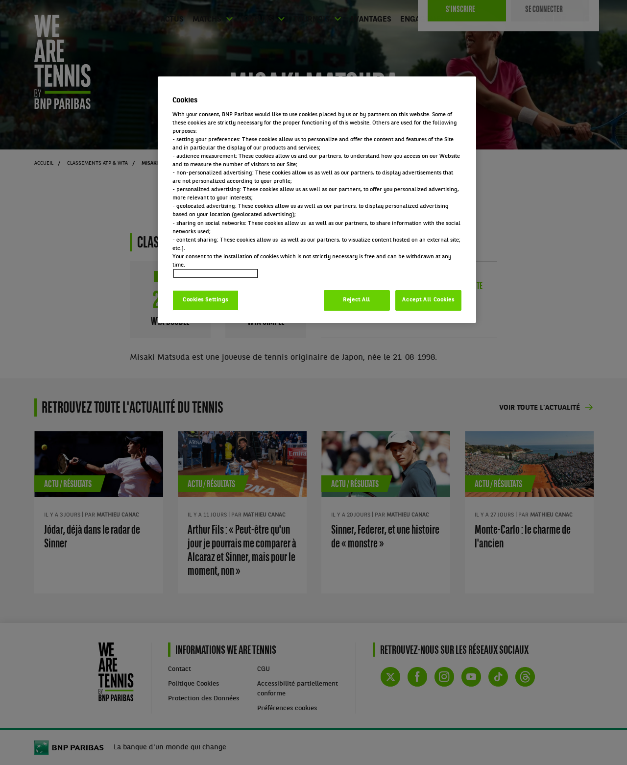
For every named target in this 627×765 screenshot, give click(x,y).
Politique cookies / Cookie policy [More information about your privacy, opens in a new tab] (215, 273)
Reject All (356, 300)
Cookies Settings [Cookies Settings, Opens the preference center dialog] (205, 300)
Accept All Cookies (428, 300)
